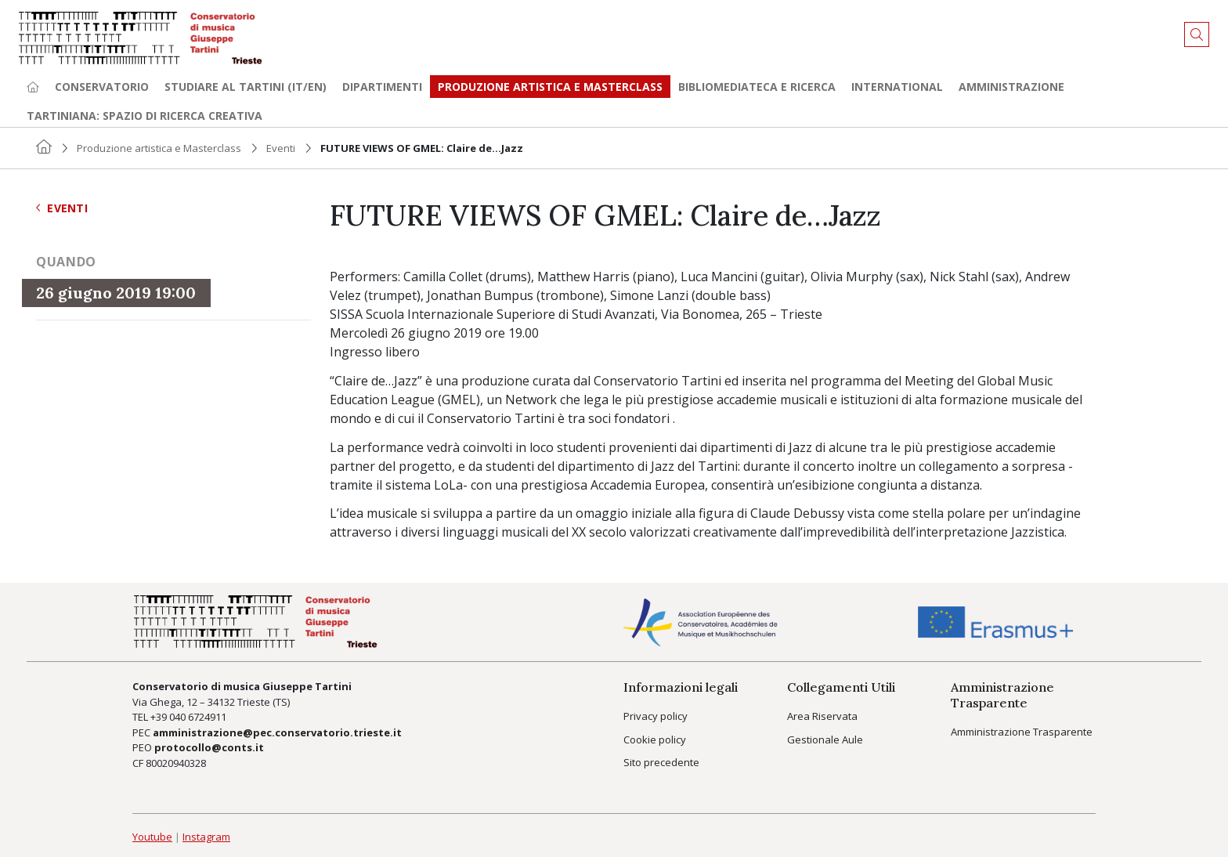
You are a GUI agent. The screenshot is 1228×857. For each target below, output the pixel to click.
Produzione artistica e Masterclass (550, 86)
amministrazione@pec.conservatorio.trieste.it (277, 732)
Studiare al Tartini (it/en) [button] (245, 86)
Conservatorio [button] (102, 86)
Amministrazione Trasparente (1022, 732)
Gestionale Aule (825, 739)
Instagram (206, 837)
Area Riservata (822, 716)
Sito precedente (661, 762)
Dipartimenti (382, 86)
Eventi (280, 148)
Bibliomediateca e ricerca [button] (757, 86)
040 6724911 (197, 717)
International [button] (897, 86)
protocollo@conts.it (209, 747)
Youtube (152, 837)
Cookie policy (654, 739)
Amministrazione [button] (1011, 86)
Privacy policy (655, 716)
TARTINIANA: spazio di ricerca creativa (144, 115)
